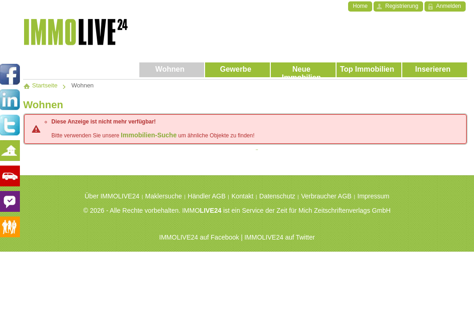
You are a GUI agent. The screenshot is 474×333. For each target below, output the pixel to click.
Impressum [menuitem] (373, 196)
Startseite (40, 85)
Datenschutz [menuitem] (277, 196)
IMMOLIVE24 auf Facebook (199, 237)
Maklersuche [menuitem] (163, 196)
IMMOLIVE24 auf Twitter (279, 237)
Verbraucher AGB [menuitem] (326, 196)
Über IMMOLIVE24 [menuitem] (112, 196)
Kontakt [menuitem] (242, 196)
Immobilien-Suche (149, 135)
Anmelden (448, 6)
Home (360, 6)
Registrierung (401, 6)
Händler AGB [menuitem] (207, 196)
